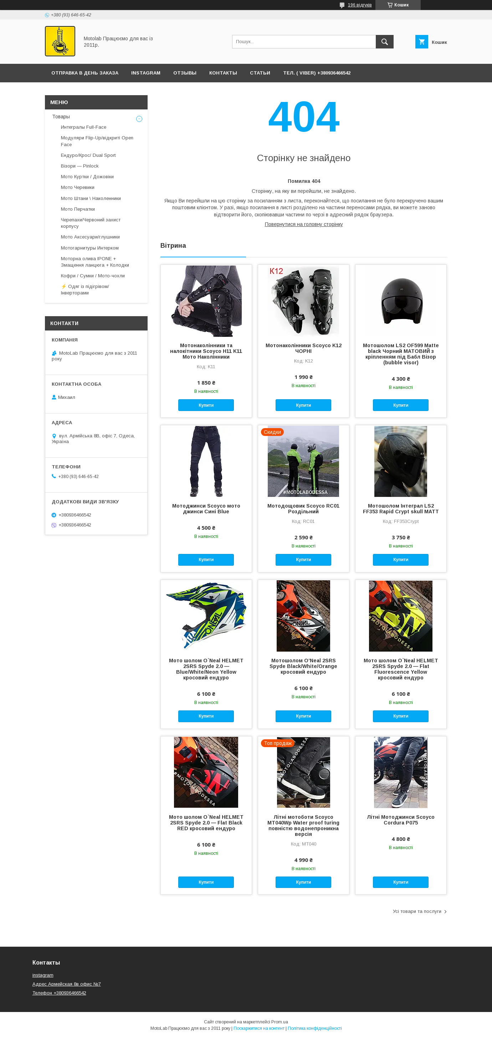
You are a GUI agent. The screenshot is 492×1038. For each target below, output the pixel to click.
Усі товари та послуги (417, 911)
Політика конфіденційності (315, 1028)
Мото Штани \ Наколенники (91, 198)
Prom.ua (279, 1021)
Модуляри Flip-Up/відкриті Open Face (97, 141)
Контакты (223, 73)
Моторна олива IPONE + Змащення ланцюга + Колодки (95, 262)
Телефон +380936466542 (59, 993)
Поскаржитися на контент (259, 1028)
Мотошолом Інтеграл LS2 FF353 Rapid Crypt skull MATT (401, 508)
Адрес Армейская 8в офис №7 (66, 984)
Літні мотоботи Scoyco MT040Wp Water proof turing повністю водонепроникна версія (303, 825)
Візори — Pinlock (80, 166)
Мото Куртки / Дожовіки (87, 176)
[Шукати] (385, 41)
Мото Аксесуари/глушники (90, 237)
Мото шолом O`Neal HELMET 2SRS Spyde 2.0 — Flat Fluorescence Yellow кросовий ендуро (401, 669)
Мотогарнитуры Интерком (90, 248)
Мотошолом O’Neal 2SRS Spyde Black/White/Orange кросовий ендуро (303, 666)
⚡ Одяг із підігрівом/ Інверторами (85, 290)
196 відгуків (360, 4)
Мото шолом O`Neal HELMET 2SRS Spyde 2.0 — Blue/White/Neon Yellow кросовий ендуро (206, 669)
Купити (206, 405)
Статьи (260, 73)
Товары (61, 116)
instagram (42, 975)
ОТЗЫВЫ (184, 73)
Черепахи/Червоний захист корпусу (91, 223)
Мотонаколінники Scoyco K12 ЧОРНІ (304, 348)
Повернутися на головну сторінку (304, 224)
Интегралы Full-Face (83, 127)
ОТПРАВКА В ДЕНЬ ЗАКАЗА (84, 73)
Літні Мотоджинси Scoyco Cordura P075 (401, 820)
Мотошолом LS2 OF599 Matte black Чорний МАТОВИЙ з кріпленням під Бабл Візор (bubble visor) (401, 354)
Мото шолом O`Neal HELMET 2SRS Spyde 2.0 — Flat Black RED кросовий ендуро (206, 822)
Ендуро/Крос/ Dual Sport (88, 155)
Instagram (145, 73)
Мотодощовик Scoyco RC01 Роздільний (303, 508)
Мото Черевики (77, 187)
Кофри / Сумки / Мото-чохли (93, 275)
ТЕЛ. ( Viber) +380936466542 (316, 73)
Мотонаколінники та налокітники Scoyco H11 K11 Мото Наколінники (206, 351)
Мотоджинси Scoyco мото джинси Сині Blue (206, 508)
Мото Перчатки (78, 209)
